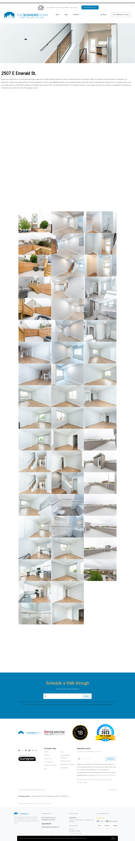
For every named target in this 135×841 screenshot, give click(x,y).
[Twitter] (22, 750)
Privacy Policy (113, 790)
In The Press (48, 762)
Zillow (99, 825)
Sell (58, 14)
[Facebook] (19, 750)
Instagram (115, 825)
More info (89, 838)
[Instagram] (33, 750)
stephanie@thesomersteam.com (50, 827)
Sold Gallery (65, 768)
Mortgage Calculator (67, 764)
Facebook (106, 825)
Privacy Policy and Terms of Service (102, 704)
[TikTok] (36, 750)
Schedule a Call (66, 761)
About (46, 752)
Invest (76, 14)
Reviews (47, 755)
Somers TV (48, 758)
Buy (66, 14)
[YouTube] (29, 750)
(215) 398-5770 (46, 824)
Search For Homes (50, 765)
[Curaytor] (27, 760)
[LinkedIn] (26, 750)
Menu (103, 15)
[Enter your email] (92, 759)
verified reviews (111, 821)
